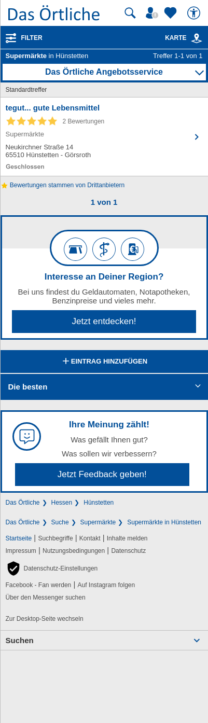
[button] (52, 568)
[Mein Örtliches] (153, 13)
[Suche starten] (130, 13)
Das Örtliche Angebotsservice (104, 71)
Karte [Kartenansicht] (183, 37)
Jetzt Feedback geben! (102, 474)
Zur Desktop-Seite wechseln (45, 618)
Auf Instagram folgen (106, 585)
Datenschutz (128, 550)
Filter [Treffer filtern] (32, 37)
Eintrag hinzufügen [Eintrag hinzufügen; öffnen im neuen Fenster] (104, 362)
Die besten (28, 386)
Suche (60, 522)
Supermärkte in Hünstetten (164, 522)
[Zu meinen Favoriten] (171, 13)
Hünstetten (99, 502)
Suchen (20, 640)
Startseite (19, 538)
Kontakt (90, 538)
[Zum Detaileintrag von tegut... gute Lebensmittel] (104, 137)
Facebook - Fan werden (39, 585)
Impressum (21, 550)
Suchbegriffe (55, 538)
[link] (196, 38)
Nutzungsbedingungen (74, 550)
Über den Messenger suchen (46, 597)
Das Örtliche (23, 502)
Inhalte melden (127, 538)
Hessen (62, 502)
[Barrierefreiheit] (195, 13)
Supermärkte (98, 522)
